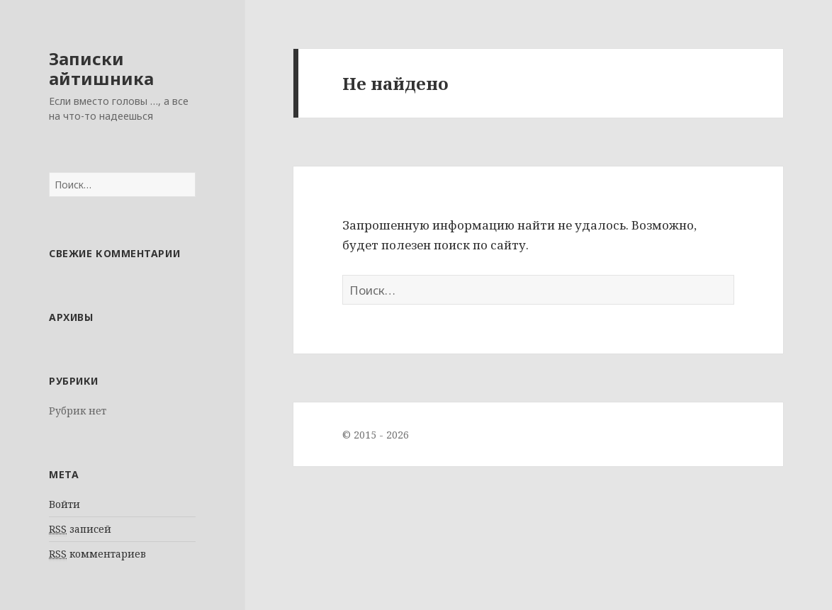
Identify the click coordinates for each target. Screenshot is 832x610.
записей (80, 529)
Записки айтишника (101, 68)
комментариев (97, 554)
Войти (64, 504)
